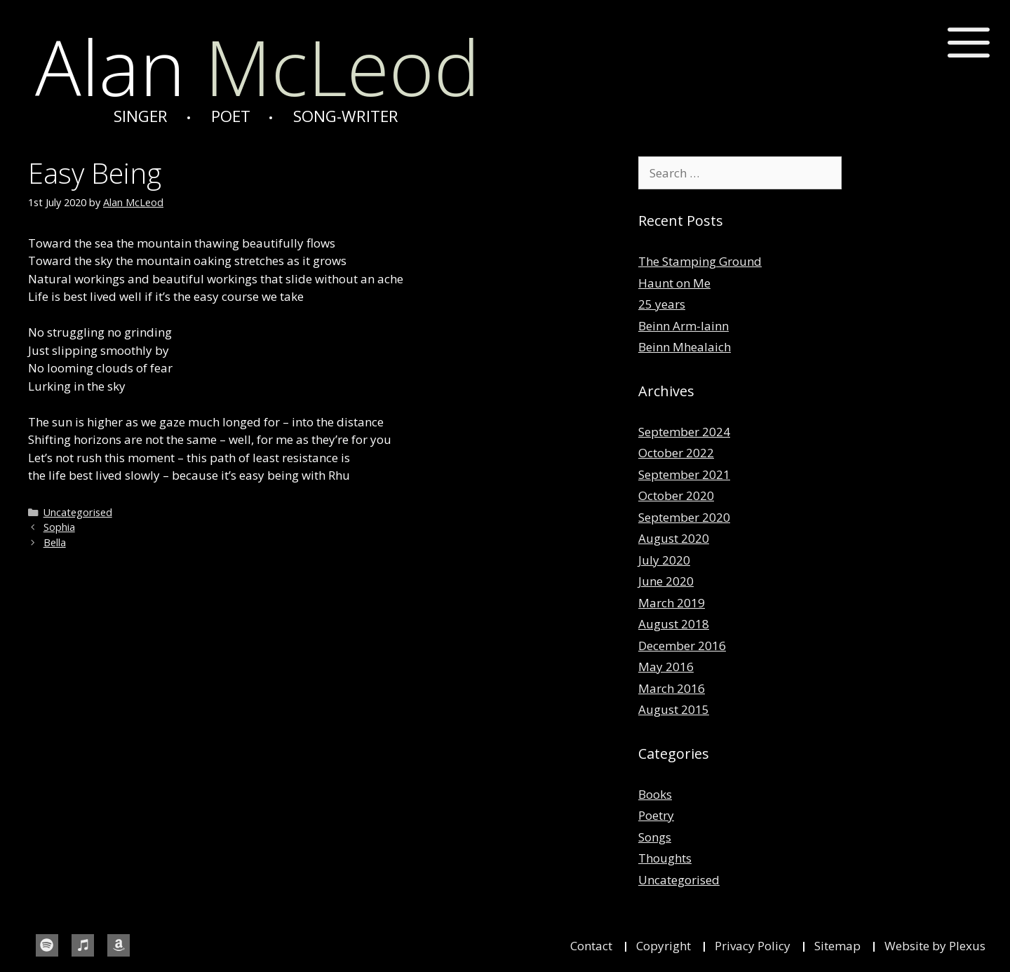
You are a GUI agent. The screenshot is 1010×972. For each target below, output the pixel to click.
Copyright (663, 946)
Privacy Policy (752, 946)
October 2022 (676, 453)
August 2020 (673, 538)
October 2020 (676, 495)
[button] (969, 43)
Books (655, 794)
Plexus (967, 946)
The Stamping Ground (700, 261)
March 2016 (671, 688)
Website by (916, 946)
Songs (654, 837)
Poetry (656, 815)
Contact (591, 946)
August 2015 (673, 709)
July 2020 (664, 560)
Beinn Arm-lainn (683, 326)
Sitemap (837, 946)
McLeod (257, 66)
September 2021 (684, 474)
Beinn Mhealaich (684, 347)
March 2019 (671, 603)
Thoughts (665, 858)
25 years (661, 304)
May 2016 (666, 667)
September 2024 (684, 432)
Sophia (59, 527)
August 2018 (673, 624)
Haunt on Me (674, 283)
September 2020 (684, 517)
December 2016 (682, 645)
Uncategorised (77, 512)
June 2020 (666, 581)
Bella (54, 542)
